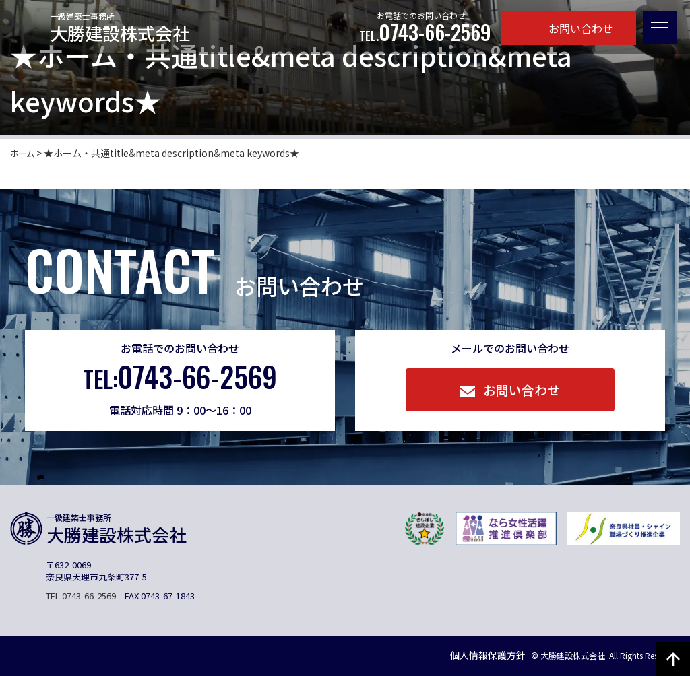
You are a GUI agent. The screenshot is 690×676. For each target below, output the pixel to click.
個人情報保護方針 (466, 655)
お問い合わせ (569, 28)
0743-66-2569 (425, 32)
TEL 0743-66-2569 (81, 595)
